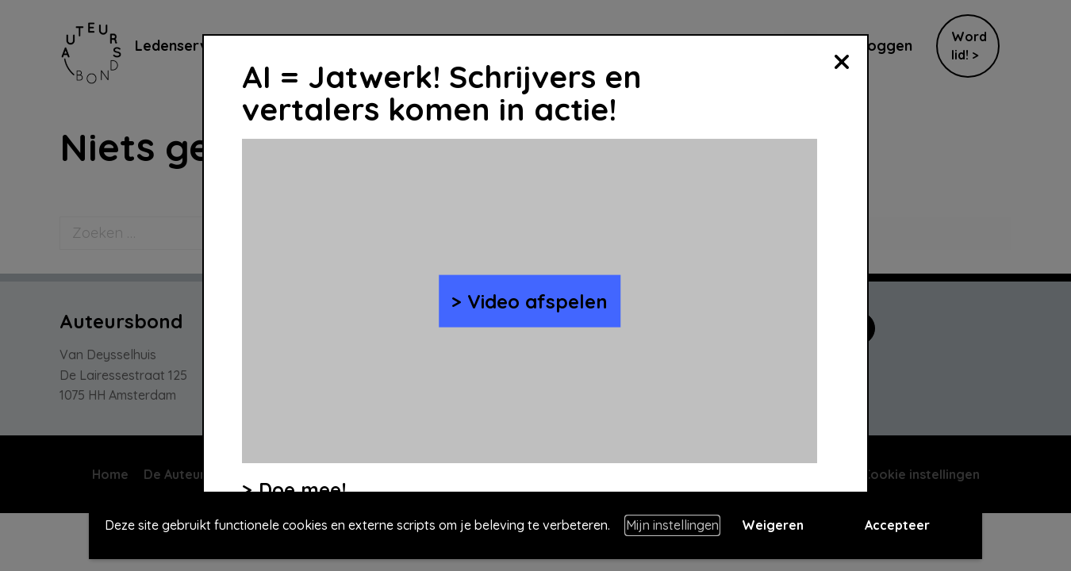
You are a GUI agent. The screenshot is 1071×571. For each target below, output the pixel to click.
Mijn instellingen (672, 525)
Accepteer (897, 525)
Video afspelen (537, 300)
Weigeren (773, 525)
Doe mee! (302, 489)
